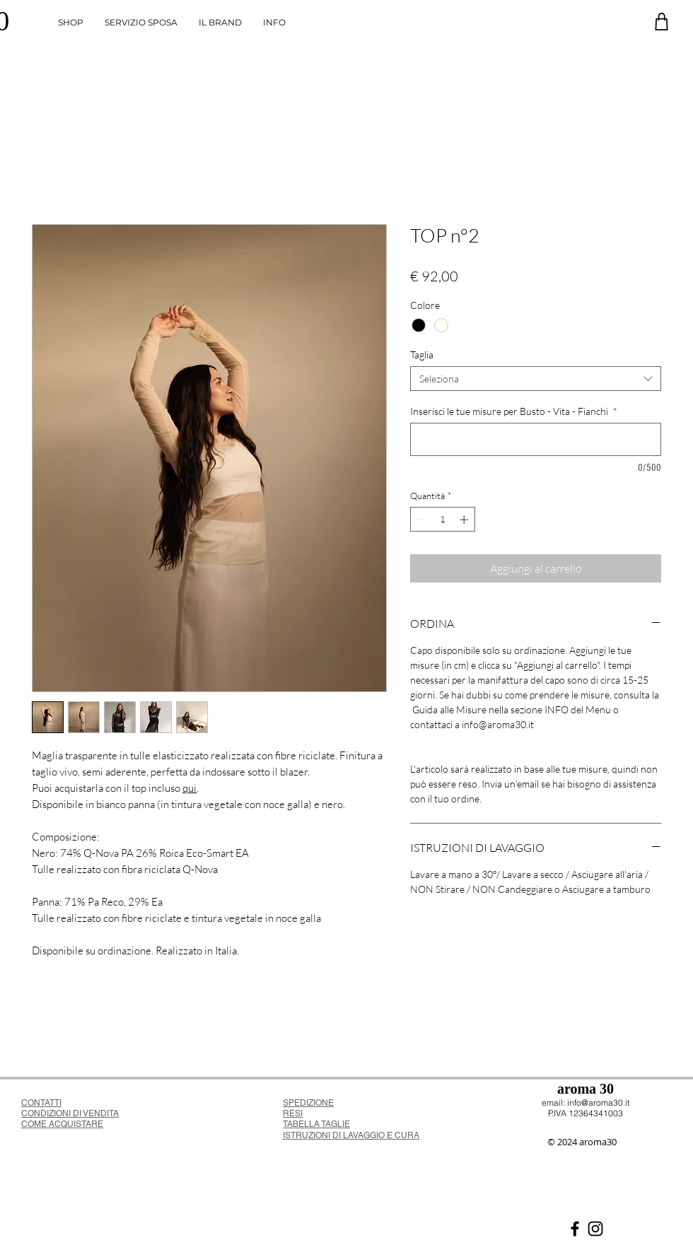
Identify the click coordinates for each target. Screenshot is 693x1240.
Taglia (421, 355)
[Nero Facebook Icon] (575, 1229)
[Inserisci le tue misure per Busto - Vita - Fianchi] (535, 439)
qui (189, 788)
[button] (274, 22)
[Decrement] (420, 520)
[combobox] (535, 378)
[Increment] (465, 520)
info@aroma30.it (598, 1102)
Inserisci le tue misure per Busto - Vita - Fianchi (513, 411)
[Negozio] (661, 21)
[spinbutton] (443, 520)
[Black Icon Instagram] (595, 1229)
